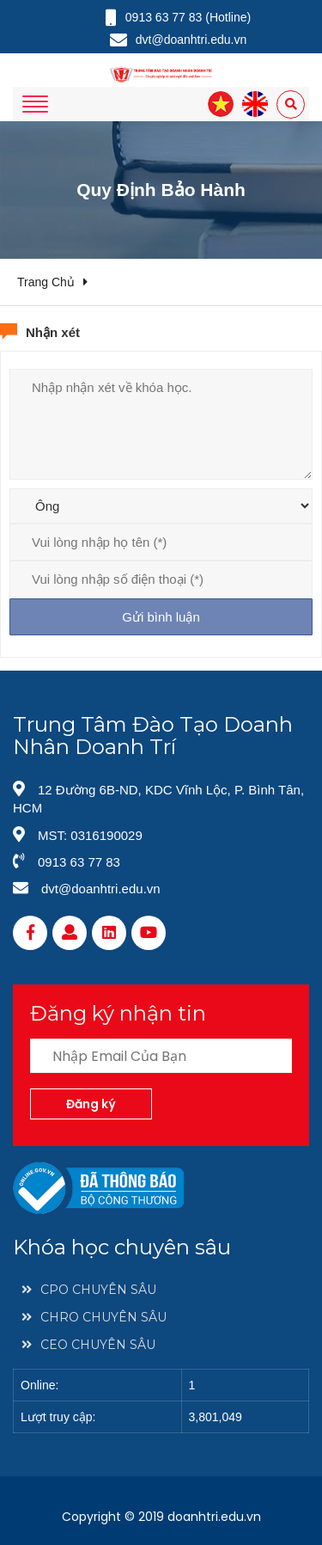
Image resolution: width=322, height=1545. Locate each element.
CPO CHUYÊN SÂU (88, 1289)
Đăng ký (91, 1104)
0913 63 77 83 (79, 862)
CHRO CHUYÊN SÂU (94, 1317)
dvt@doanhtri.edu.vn (101, 888)
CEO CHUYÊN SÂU (88, 1344)
